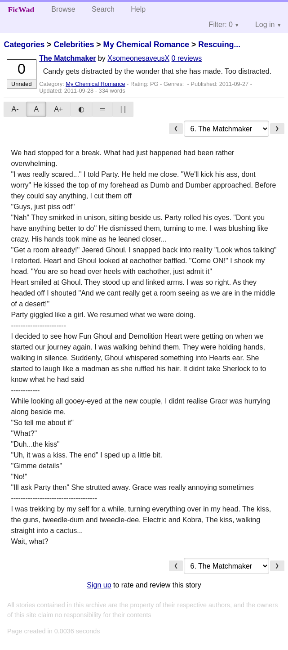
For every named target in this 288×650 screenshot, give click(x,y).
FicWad (21, 9)
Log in (265, 24)
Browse (63, 9)
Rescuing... (219, 44)
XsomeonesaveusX (138, 58)
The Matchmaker (67, 58)
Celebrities (73, 44)
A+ (58, 109)
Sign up (99, 585)
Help (138, 9)
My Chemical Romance (146, 44)
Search (103, 9)
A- (14, 109)
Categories (24, 44)
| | (123, 109)
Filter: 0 (221, 24)
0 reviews (187, 58)
